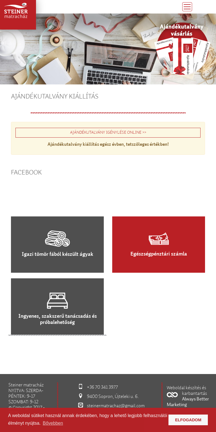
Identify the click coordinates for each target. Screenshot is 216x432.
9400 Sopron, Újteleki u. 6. (113, 396)
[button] (189, 396)
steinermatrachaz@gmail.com (116, 406)
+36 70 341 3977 (102, 387)
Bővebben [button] (53, 423)
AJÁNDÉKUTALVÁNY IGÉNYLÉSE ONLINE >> (108, 133)
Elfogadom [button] (188, 420)
